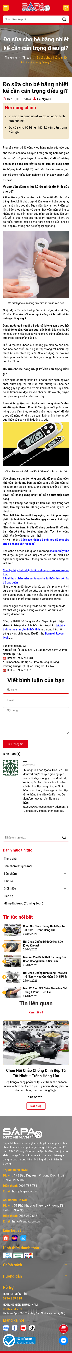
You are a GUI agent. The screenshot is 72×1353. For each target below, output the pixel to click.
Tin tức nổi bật (18, 917)
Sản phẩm (10, 873)
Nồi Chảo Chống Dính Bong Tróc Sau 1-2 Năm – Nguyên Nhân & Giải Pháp (45, 974)
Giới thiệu (10, 888)
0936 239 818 (27, 1216)
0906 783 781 (27, 1186)
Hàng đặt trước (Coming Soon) (23, 903)
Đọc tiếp (35, 1105)
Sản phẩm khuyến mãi (18, 866)
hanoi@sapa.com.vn (26, 1221)
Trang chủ (10, 858)
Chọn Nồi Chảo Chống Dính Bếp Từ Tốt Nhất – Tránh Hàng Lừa (44, 928)
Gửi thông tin (15, 744)
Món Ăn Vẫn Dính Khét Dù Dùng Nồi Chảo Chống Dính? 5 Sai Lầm (44, 959)
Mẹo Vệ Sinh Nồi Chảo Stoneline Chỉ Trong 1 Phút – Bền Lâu (45, 990)
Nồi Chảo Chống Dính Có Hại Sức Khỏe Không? (43, 943)
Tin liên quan (36, 1003)
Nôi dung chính (20, 107)
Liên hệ (8, 896)
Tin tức (8, 881)
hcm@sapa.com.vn (25, 1191)
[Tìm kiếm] (64, 19)
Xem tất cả (36, 1012)
